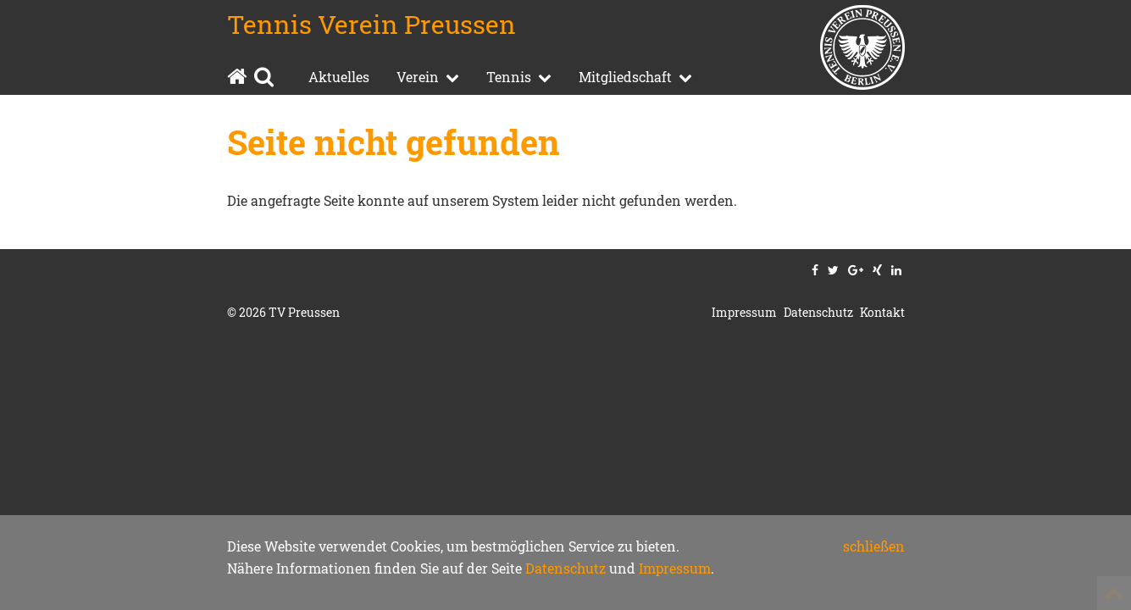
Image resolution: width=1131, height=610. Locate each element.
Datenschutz (565, 568)
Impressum (675, 568)
